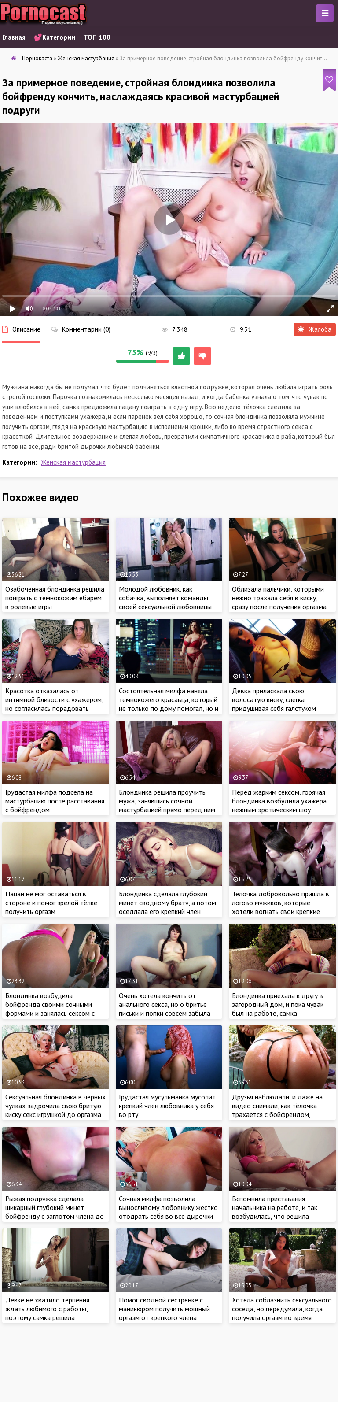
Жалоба (314, 329)
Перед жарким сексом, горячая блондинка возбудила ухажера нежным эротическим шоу (279, 801)
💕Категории (54, 37)
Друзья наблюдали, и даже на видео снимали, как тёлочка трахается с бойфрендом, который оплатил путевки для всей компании (277, 1114)
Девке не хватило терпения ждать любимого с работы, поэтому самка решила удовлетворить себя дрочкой (50, 1313)
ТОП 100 (97, 37)
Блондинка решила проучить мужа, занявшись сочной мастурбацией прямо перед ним (167, 801)
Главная (14, 37)
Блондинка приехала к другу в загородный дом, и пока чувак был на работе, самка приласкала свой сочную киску (277, 1008)
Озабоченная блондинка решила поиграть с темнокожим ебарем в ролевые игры (54, 597)
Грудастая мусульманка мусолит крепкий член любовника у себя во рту (167, 1105)
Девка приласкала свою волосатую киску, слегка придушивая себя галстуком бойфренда (274, 703)
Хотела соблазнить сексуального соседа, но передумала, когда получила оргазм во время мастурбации (282, 1313)
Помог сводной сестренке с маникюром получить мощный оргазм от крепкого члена (164, 1308)
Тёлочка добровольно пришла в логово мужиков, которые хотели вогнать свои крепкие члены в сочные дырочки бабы (280, 907)
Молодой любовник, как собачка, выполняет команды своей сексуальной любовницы (165, 597)
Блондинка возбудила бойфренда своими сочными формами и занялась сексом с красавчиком (50, 1008)
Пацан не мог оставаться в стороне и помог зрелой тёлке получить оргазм (51, 902)
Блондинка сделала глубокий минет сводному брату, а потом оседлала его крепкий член (167, 902)
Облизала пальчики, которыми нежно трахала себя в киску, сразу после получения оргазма (279, 597)
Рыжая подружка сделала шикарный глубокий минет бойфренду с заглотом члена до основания (54, 1211)
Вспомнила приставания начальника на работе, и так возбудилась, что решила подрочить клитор (274, 1211)
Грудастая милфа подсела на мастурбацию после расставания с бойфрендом (54, 801)
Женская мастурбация (73, 462)
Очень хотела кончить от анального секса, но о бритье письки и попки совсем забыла (164, 1004)
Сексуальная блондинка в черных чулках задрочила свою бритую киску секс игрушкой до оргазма (55, 1105)
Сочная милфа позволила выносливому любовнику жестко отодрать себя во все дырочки (168, 1207)
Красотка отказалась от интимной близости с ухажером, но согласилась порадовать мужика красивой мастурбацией (54, 703)
